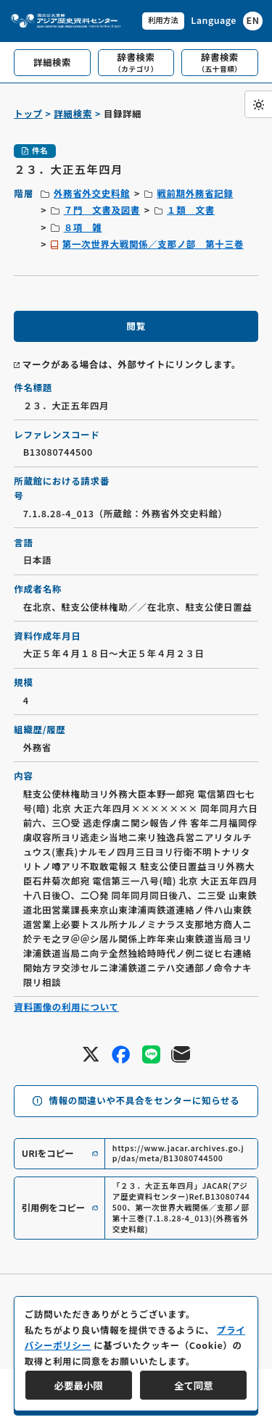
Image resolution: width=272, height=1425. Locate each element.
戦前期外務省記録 (195, 193)
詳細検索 (73, 113)
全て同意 (193, 1385)
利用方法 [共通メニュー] (162, 19)
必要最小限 (78, 1385)
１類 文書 (191, 210)
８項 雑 (83, 227)
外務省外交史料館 (92, 193)
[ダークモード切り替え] (258, 104)
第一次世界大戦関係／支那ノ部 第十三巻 (153, 244)
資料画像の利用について (66, 1007)
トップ (28, 113)
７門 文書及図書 (102, 210)
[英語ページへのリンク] (226, 21)
